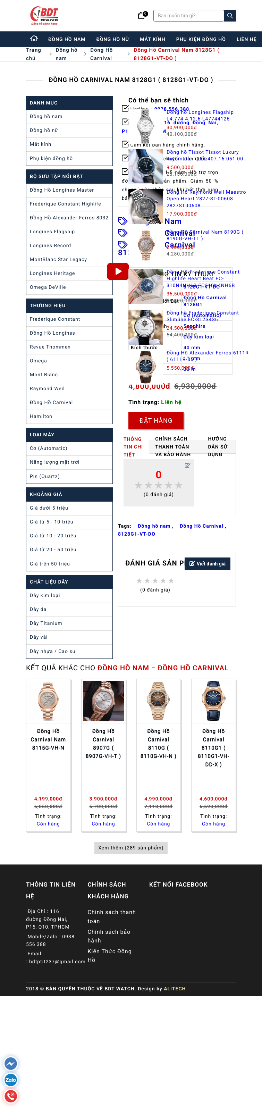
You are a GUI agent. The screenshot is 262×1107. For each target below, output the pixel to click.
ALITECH (175, 989)
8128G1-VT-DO (136, 534)
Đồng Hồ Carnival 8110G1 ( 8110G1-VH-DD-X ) (213, 748)
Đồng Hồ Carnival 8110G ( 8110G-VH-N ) (159, 743)
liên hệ (247, 39)
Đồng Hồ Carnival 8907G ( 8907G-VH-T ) (103, 743)
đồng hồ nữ (112, 39)
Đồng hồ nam (66, 54)
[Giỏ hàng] (141, 15)
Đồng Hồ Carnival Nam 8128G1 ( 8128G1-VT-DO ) (176, 54)
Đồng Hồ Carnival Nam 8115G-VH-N (48, 739)
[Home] (34, 39)
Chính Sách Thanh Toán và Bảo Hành (173, 447)
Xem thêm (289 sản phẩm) (131, 848)
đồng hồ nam (67, 39)
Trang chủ (33, 54)
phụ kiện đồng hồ (201, 39)
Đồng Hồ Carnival (101, 54)
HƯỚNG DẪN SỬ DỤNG (218, 447)
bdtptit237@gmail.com (57, 962)
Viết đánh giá (207, 564)
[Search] (230, 16)
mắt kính (152, 39)
